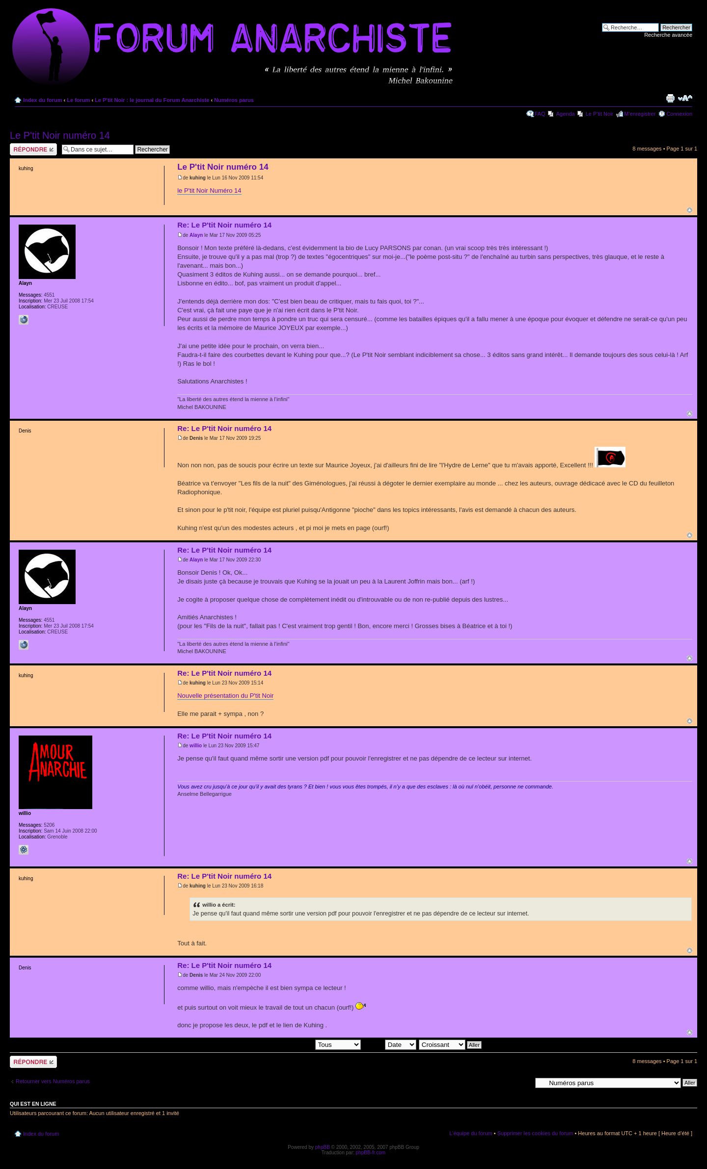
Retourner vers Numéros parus (53, 1081)
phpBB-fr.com (371, 1152)
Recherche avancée (668, 35)
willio (196, 745)
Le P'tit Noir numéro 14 (60, 135)
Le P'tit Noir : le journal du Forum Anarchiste (152, 100)
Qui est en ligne (33, 1104)
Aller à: (523, 1082)
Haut (689, 210)
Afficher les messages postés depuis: (292, 1044)
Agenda (565, 114)
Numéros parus (234, 100)
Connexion (679, 114)
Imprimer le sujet (670, 98)
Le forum (78, 100)
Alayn (196, 235)
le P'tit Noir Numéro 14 (209, 190)
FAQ (540, 114)
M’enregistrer (639, 114)
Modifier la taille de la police (685, 98)
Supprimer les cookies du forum (535, 1133)
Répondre (33, 149)
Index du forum (42, 100)
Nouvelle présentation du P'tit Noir (225, 695)
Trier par (389, 1044)
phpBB (322, 1147)
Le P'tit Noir (600, 114)
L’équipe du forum (470, 1133)
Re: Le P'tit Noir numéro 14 (224, 225)
